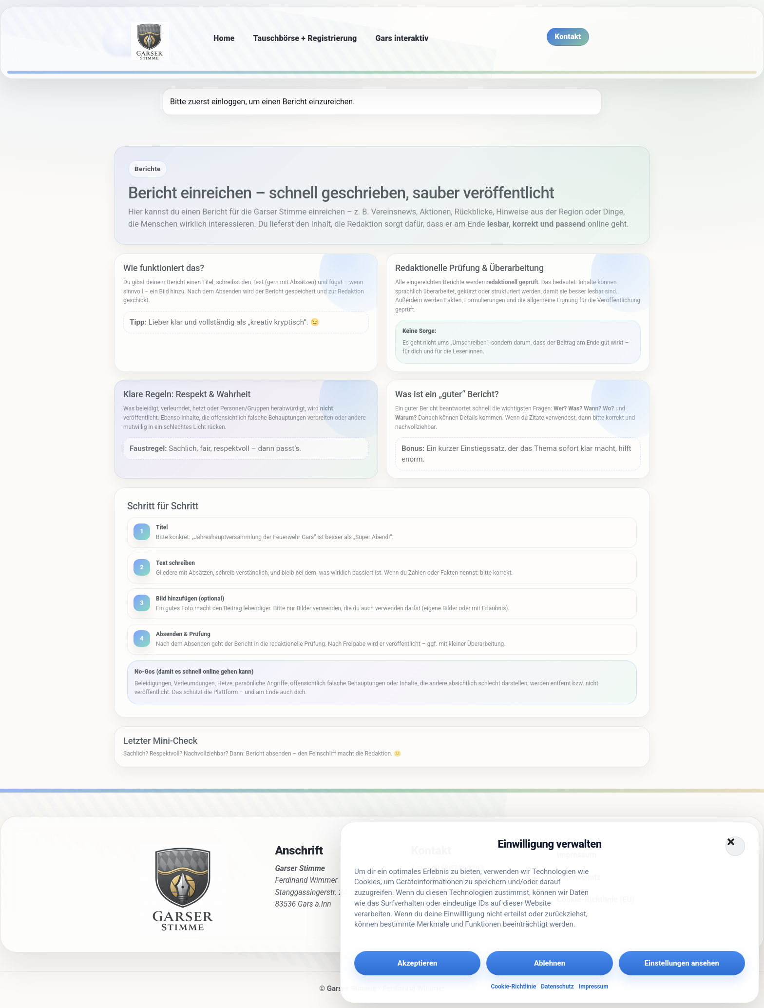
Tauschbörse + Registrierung (305, 38)
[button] (735, 846)
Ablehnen (549, 963)
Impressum (594, 986)
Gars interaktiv (401, 38)
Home (223, 38)
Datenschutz (557, 986)
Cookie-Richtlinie (513, 986)
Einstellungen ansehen (682, 963)
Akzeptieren (418, 963)
